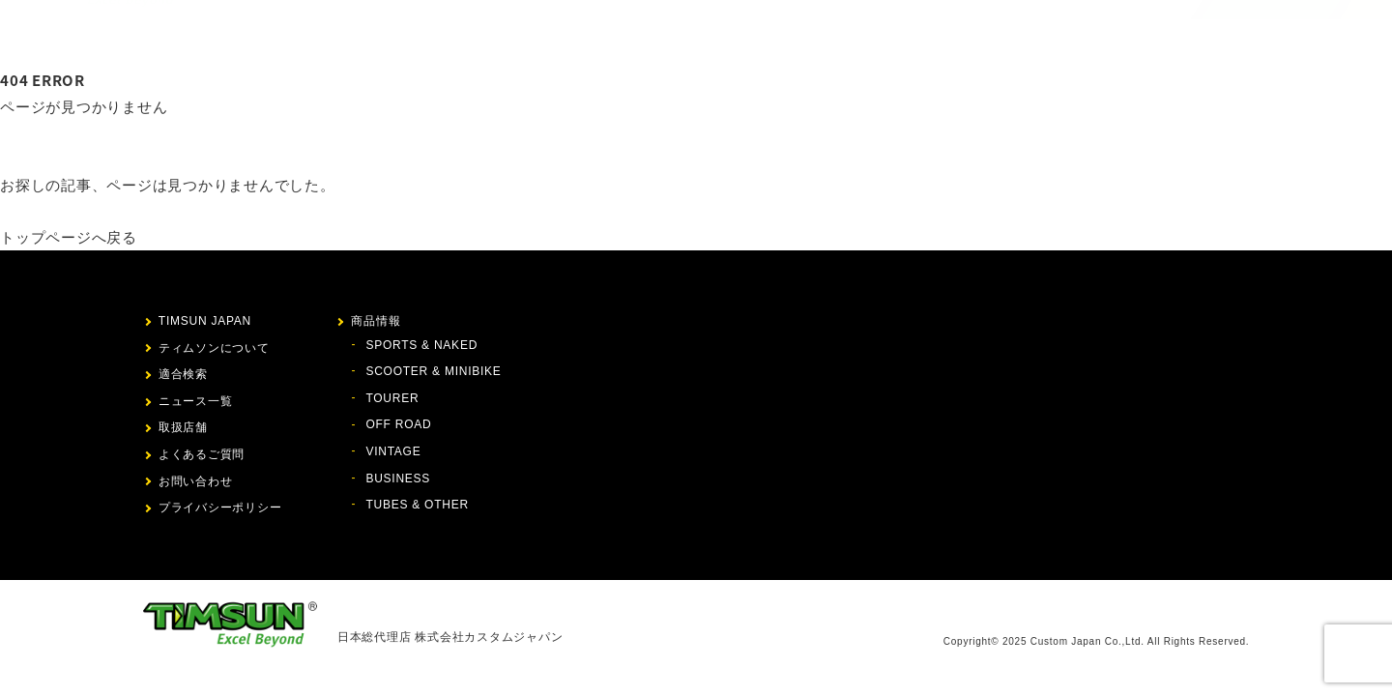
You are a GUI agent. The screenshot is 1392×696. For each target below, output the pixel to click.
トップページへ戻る (68, 237)
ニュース (873, 34)
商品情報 (735, 34)
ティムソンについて (631, 34)
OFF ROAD (398, 424)
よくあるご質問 (202, 454)
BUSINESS (397, 478)
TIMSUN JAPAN (205, 321)
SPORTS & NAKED (421, 345)
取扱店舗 (942, 34)
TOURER (392, 398)
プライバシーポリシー (220, 507)
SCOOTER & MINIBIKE (433, 371)
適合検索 (804, 34)
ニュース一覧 (196, 401)
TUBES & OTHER (416, 504)
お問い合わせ (1067, 34)
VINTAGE (392, 451)
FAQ (998, 34)
